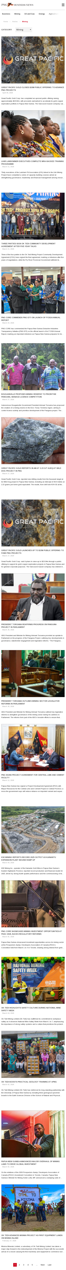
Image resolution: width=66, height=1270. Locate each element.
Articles (15, 22)
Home (5, 22)
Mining (17, 14)
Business (6, 14)
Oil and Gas (29, 14)
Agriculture (54, 14)
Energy (42, 14)
